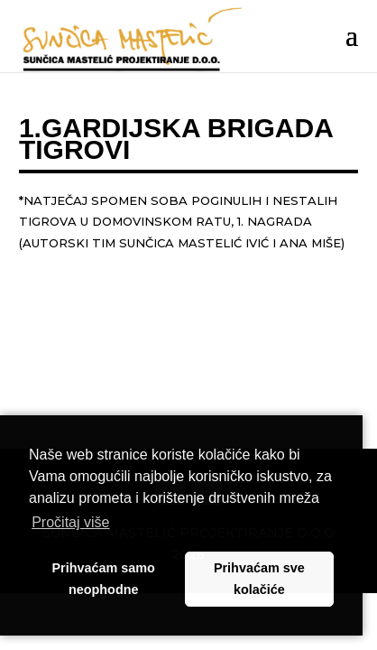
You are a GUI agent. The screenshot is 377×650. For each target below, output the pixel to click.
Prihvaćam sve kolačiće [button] (259, 579)
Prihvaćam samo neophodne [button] (103, 579)
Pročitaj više (70, 522)
